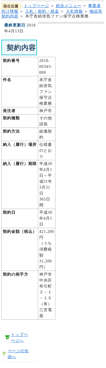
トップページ (36, 6)
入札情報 (74, 11)
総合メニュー (68, 6)
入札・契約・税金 (42, 11)
